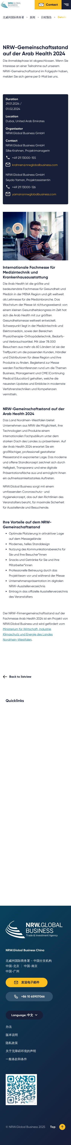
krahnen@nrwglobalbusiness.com (35, 165)
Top (57, 1127)
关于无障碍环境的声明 (21, 1051)
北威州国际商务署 (13, 17)
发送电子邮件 (26, 982)
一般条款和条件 (16, 1059)
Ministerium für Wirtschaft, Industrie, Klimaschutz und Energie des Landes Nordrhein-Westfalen (28, 634)
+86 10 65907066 (29, 996)
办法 (9, 1027)
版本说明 (12, 1035)
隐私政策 (12, 1043)
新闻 (32, 17)
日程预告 (46, 17)
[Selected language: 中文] (24, 1015)
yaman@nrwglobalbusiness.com (34, 194)
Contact (48, 5)
